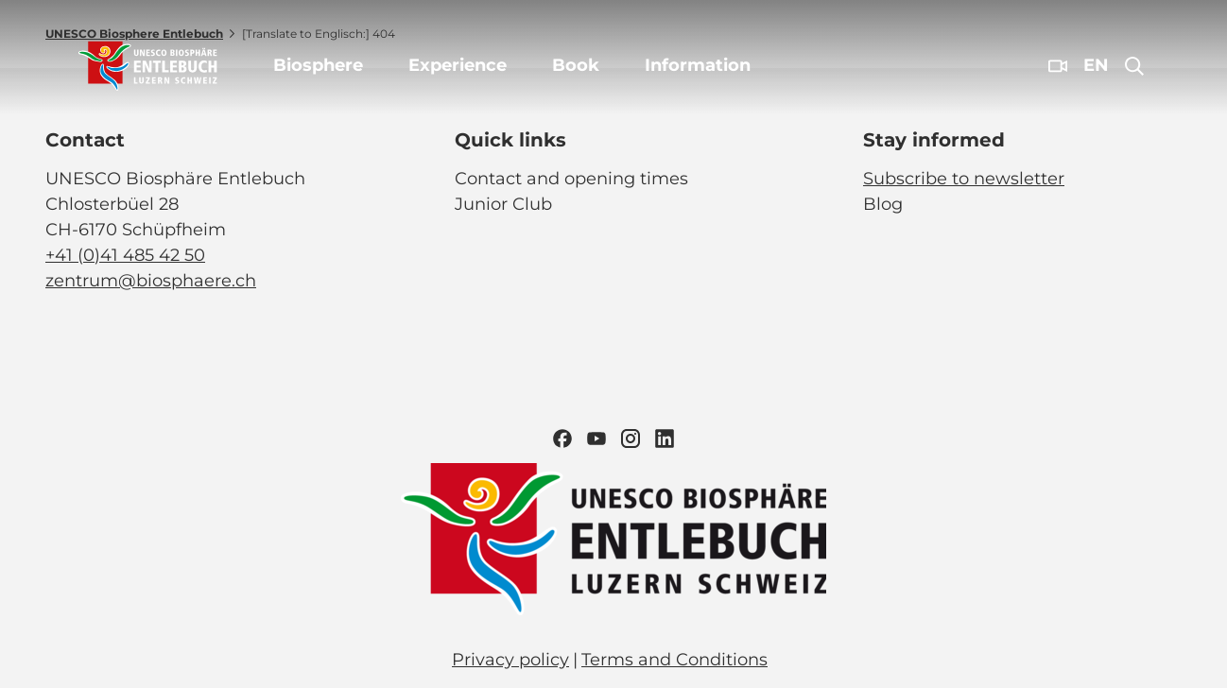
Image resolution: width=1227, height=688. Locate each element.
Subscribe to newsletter (963, 178)
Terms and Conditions (674, 659)
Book (575, 65)
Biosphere (318, 65)
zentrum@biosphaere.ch (150, 280)
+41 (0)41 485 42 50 (125, 255)
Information (698, 65)
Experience (457, 65)
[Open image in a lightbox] (613, 539)
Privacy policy (510, 659)
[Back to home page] (148, 66)
